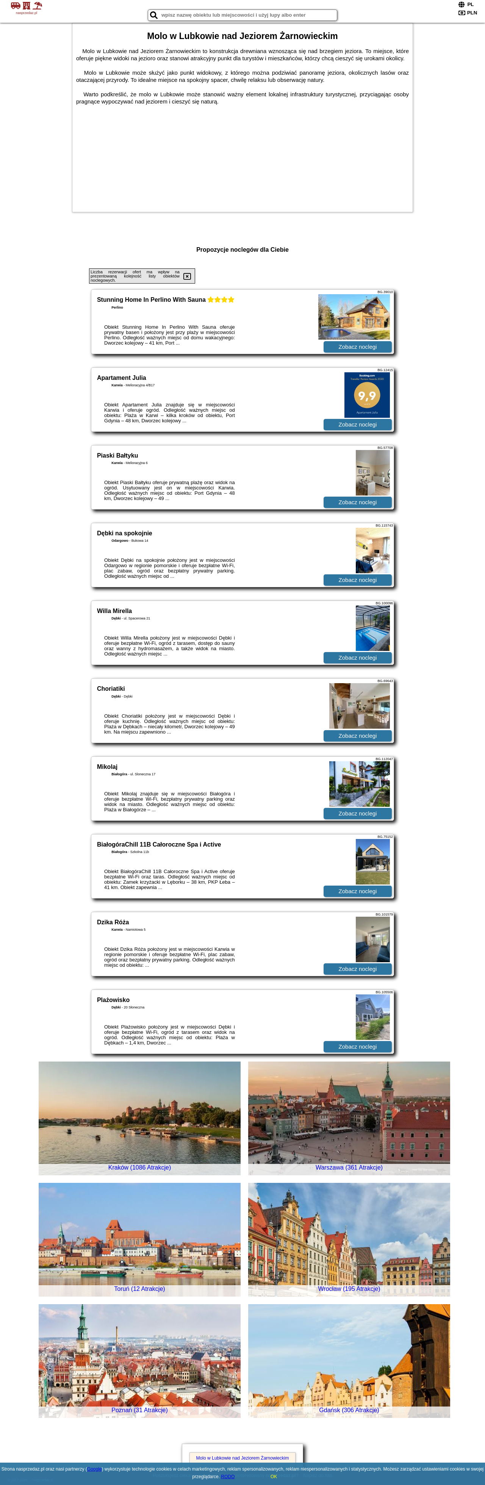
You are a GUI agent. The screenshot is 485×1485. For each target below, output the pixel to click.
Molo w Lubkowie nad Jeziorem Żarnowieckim (242, 1458)
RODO (228, 1476)
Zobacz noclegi (358, 346)
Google (94, 1469)
